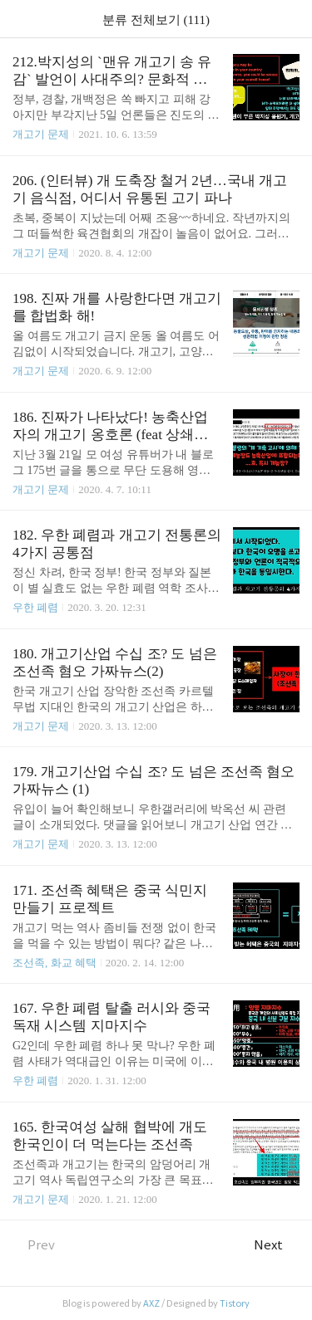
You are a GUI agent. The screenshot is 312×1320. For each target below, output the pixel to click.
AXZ (151, 1303)
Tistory (235, 1303)
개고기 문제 (40, 134)
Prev (33, 1245)
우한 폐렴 (35, 607)
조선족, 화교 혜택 (54, 962)
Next (277, 1245)
